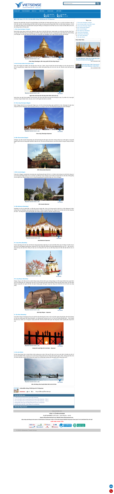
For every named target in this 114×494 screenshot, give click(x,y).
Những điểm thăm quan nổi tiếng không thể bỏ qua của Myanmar (29, 402)
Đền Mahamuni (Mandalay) (83, 30)
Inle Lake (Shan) (81, 37)
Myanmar (34, 31)
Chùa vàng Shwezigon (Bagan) (84, 25)
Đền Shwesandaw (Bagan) (83, 27)
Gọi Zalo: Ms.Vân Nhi (58, 15)
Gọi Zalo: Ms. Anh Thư (45, 15)
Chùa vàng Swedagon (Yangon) (84, 22)
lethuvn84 (48, 16)
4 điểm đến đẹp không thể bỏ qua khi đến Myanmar (26, 397)
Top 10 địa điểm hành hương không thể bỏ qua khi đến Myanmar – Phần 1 (32, 400)
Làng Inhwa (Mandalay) (82, 32)
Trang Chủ (31, 4)
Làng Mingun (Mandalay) (83, 33)
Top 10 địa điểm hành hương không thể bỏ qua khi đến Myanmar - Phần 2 (31, 399)
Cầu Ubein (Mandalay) (82, 35)
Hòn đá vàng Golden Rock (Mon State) (86, 24)
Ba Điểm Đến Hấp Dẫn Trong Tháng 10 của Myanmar (27, 404)
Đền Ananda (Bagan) (82, 29)
